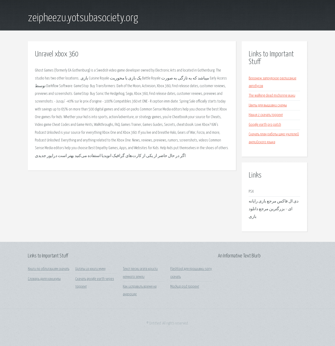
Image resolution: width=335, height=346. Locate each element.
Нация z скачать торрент (266, 115)
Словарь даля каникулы (44, 279)
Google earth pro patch (265, 125)
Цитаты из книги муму (90, 269)
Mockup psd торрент (184, 287)
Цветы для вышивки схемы (268, 105)
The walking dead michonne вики (272, 96)
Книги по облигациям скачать (48, 269)
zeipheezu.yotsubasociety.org (83, 18)
